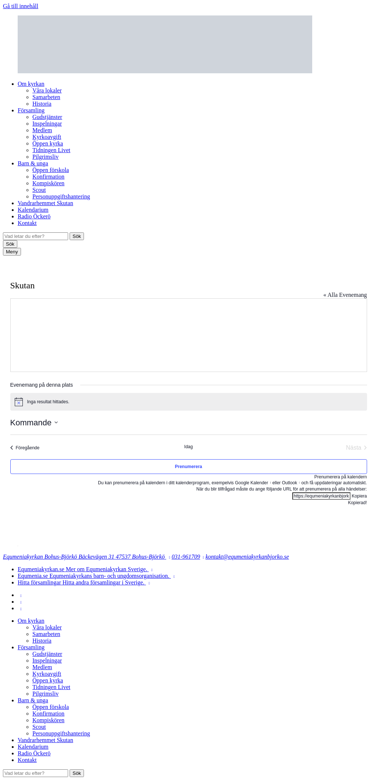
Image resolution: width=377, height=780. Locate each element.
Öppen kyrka (47, 143)
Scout (39, 190)
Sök (77, 236)
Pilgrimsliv (45, 157)
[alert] (188, 402)
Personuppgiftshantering (61, 196)
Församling (31, 110)
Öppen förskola (50, 170)
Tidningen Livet (51, 150)
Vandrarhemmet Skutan (45, 203)
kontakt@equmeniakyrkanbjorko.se (247, 557)
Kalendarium (33, 210)
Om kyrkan (31, 84)
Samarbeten (46, 97)
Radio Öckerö (34, 216)
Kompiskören (48, 183)
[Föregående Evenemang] (25, 448)
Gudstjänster (47, 117)
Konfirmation (48, 176)
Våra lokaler (47, 90)
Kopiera (359, 496)
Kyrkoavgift (46, 137)
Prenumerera (188, 466)
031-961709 (186, 557)
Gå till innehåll (20, 6)
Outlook (289, 482)
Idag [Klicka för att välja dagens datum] (188, 446)
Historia (42, 104)
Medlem (42, 130)
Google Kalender (251, 482)
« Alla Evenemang (345, 295)
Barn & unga (33, 163)
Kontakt (27, 223)
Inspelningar (47, 123)
